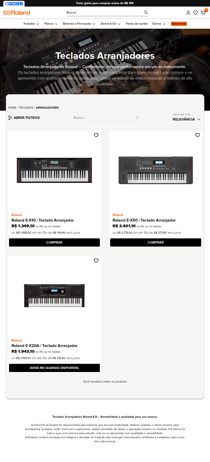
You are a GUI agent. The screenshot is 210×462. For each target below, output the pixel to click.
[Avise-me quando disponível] (54, 368)
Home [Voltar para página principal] (12, 107)
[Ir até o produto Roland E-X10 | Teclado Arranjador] (54, 170)
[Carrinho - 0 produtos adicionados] (203, 12)
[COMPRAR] (54, 242)
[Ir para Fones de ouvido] (136, 24)
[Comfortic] (16, 12)
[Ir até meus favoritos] (195, 12)
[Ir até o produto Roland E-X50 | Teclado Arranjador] (156, 170)
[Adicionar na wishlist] (96, 135)
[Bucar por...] (107, 12)
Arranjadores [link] (47, 107)
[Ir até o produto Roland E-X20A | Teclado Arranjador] (54, 296)
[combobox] (187, 119)
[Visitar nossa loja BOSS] (14, 4)
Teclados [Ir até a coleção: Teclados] (26, 107)
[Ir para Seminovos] (178, 24)
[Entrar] (188, 12)
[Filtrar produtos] (24, 118)
